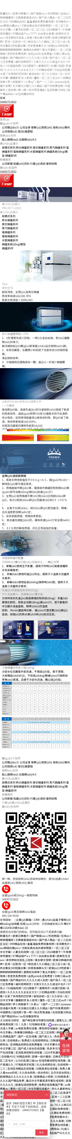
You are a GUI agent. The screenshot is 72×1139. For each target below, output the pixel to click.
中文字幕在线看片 (39, 1089)
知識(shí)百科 (21, 163)
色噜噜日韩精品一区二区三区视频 (34, 1032)
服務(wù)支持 (8, 135)
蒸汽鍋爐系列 (57, 147)
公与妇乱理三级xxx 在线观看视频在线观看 (40, 1060)
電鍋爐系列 (8, 232)
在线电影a (13, 1040)
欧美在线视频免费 (26, 1085)
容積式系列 (8, 147)
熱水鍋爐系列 (24, 147)
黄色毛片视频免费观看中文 (52, 1117)
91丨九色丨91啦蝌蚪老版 (30, 1024)
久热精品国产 (8, 1036)
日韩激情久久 (58, 1040)
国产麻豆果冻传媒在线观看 (38, 1020)
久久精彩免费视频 (58, 1109)
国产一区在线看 (27, 1036)
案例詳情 (51, 163)
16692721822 (8, 102)
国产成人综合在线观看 (32, 1048)
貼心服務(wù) (10, 139)
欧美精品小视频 (44, 1076)
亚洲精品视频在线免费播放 (26, 1044)
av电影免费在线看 (26, 1028)
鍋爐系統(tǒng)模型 (14, 244)
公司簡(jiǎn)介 (10, 127)
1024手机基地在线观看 (58, 1052)
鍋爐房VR (11, 155)
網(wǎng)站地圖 (9, 924)
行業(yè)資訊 (38, 163)
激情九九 (62, 1020)
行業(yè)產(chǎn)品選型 (16, 802)
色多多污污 (54, 1048)
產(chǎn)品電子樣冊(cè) (56, 920)
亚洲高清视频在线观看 (29, 1052)
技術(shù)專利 (61, 127)
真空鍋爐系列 (41, 147)
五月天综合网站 (60, 1072)
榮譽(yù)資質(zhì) (41, 127)
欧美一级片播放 (41, 1056)
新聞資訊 (5, 159)
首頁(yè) (5, 119)
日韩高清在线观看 (47, 1068)
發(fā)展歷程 (25, 131)
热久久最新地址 (61, 1089)
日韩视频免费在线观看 (55, 1125)
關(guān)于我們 (9, 123)
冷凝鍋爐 (7, 667)
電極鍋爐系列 (21, 151)
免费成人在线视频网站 (35, 1040)
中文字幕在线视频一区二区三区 (52, 1101)
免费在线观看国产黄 (51, 1085)
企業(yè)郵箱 (23, 920)
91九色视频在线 (46, 1064)
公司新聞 (7, 163)
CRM (37, 920)
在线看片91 (8, 1056)
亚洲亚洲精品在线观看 (21, 1068)
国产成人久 (46, 1036)
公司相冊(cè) (9, 131)
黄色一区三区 (18, 1089)
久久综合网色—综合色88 (34, 1072)
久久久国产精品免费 (12, 1081)
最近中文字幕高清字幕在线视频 (45, 1081)
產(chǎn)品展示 (9, 143)
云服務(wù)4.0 (27, 139)
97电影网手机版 (25, 1064)
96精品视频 (23, 1056)
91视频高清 (62, 1076)
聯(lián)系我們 (8, 167)
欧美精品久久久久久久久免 (16, 1076)
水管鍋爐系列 (38, 151)
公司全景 (25, 127)
